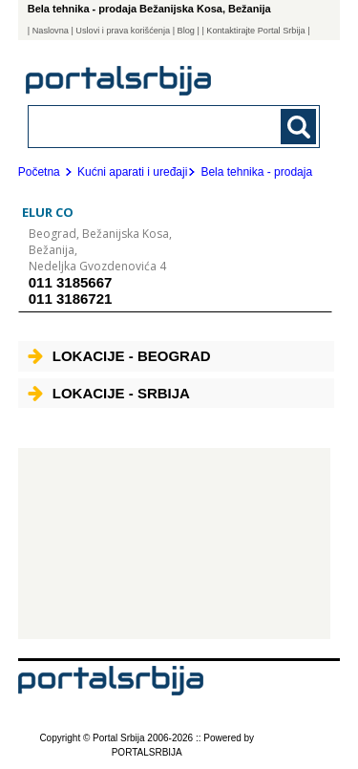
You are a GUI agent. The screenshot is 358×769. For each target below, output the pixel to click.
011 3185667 (71, 282)
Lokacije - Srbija (109, 393)
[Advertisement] (174, 543)
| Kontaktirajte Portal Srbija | (255, 30)
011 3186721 (71, 298)
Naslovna (50, 30)
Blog (186, 30)
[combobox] (147, 125)
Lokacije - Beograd (119, 356)
